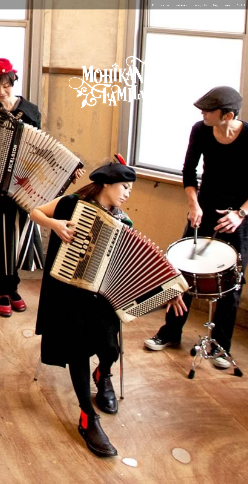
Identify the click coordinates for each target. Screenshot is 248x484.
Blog (215, 5)
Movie (227, 5)
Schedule (165, 5)
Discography (200, 5)
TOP (151, 5)
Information (181, 5)
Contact (241, 5)
